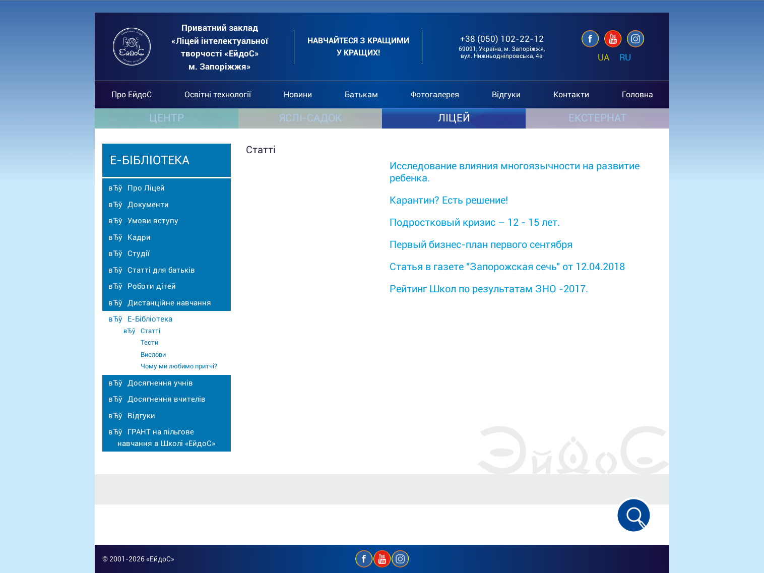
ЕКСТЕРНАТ (597, 118)
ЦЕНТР (166, 118)
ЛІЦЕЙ (454, 118)
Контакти (571, 94)
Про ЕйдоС (131, 94)
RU (625, 57)
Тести (149, 342)
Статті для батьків (161, 270)
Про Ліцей (146, 188)
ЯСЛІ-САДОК (310, 118)
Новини (298, 94)
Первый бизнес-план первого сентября (481, 244)
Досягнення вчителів (167, 399)
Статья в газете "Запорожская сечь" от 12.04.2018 (507, 267)
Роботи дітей (152, 286)
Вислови (153, 354)
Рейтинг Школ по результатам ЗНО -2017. (489, 289)
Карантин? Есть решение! (449, 200)
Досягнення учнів (160, 383)
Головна (637, 94)
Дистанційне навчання (169, 302)
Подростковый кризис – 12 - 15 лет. (475, 222)
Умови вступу (153, 220)
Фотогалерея (435, 94)
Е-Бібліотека (150, 319)
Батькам (361, 94)
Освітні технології (217, 94)
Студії (139, 253)
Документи (148, 204)
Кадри (139, 237)
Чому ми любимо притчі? (179, 366)
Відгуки (506, 94)
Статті (150, 331)
